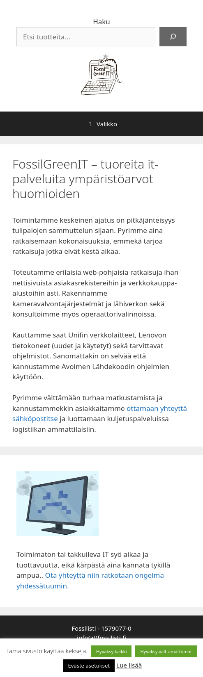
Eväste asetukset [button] (89, 665)
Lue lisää (129, 665)
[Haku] (173, 37)
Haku (101, 21)
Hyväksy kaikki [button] (111, 651)
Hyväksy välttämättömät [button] (165, 651)
